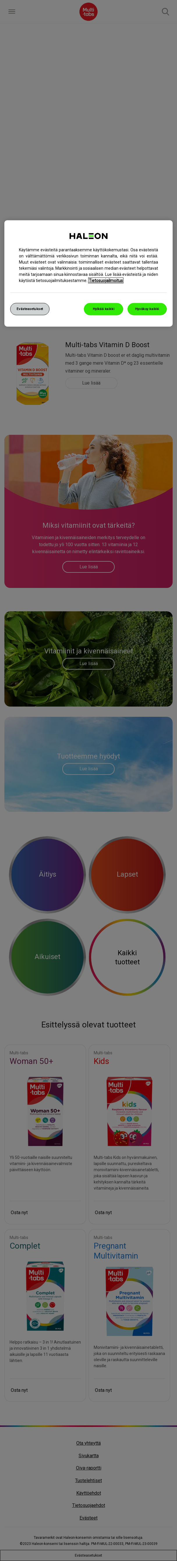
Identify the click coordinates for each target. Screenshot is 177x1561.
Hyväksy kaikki (147, 309)
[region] (88, 273)
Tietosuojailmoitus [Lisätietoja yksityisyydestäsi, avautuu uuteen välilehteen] (106, 280)
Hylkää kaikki (103, 309)
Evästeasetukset (30, 309)
